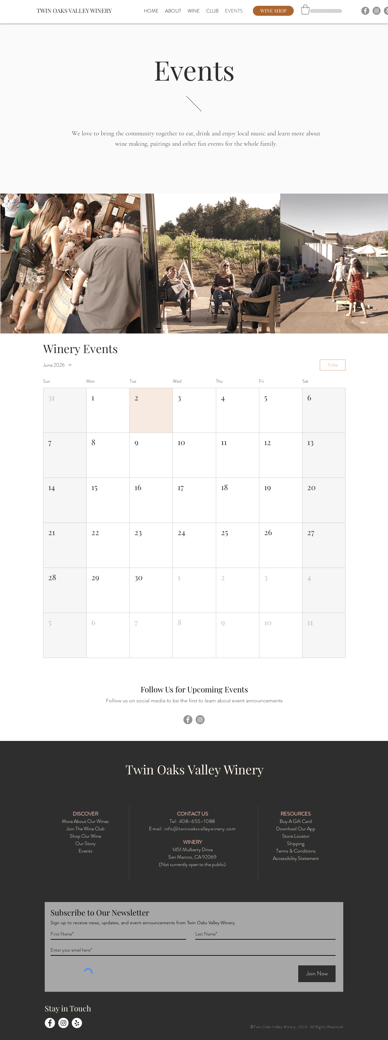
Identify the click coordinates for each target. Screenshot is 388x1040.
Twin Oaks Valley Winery (194, 769)
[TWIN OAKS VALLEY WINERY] (77, 10)
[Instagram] (377, 11)
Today (333, 364)
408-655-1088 (197, 821)
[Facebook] (365, 11)
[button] (305, 9)
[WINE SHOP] (273, 11)
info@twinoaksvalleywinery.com (200, 828)
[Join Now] (317, 973)
